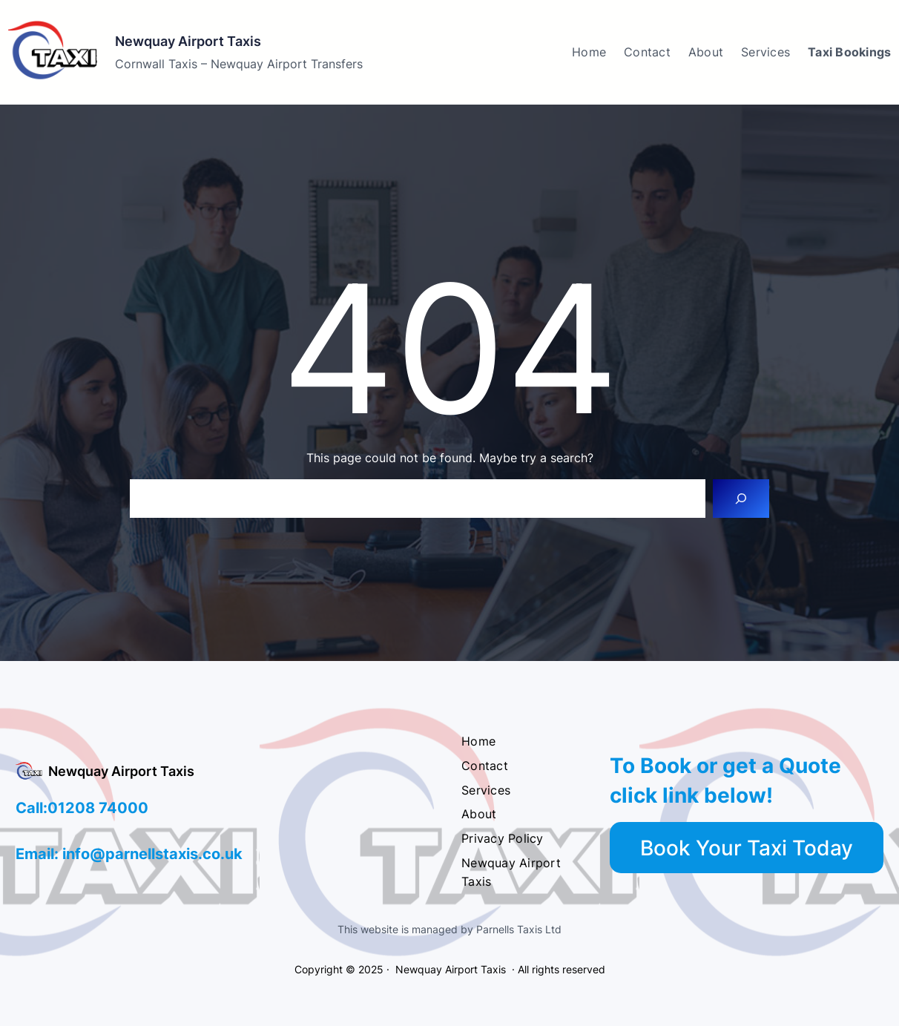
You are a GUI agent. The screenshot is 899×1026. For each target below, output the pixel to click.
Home (589, 52)
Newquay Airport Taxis (188, 41)
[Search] (741, 498)
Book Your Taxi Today (746, 848)
